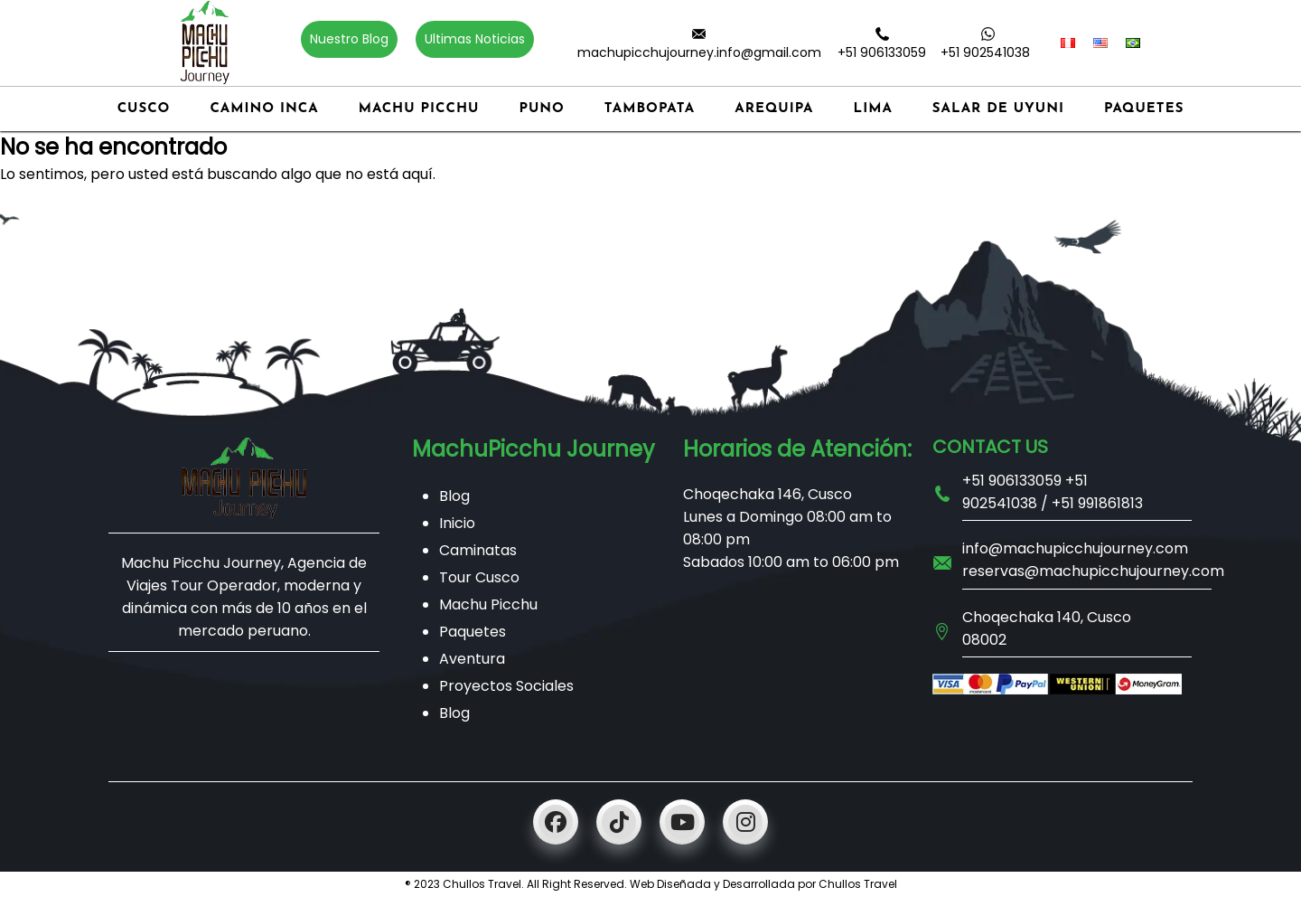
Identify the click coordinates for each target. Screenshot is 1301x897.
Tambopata (649, 109)
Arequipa (774, 109)
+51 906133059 (882, 52)
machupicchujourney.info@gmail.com (699, 52)
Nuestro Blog (349, 39)
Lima (873, 109)
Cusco (144, 109)
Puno (541, 109)
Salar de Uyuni (998, 109)
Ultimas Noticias (475, 39)
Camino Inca (264, 109)
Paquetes (1144, 109)
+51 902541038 (985, 52)
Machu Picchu (419, 109)
